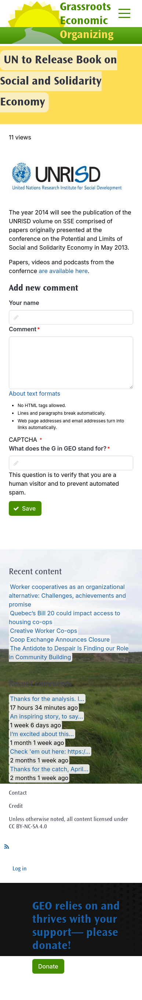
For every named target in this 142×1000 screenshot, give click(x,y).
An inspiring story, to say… (46, 716)
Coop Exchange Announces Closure (60, 639)
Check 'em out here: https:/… (50, 751)
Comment (22, 329)
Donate (48, 966)
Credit (16, 806)
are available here (63, 271)
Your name (24, 302)
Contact (18, 793)
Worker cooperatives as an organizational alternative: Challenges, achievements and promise (67, 595)
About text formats (34, 393)
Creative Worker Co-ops (43, 630)
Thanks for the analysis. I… (47, 698)
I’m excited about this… (42, 734)
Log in (19, 869)
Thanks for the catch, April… (49, 769)
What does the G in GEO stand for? (57, 448)
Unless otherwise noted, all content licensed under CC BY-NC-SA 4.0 (68, 823)
